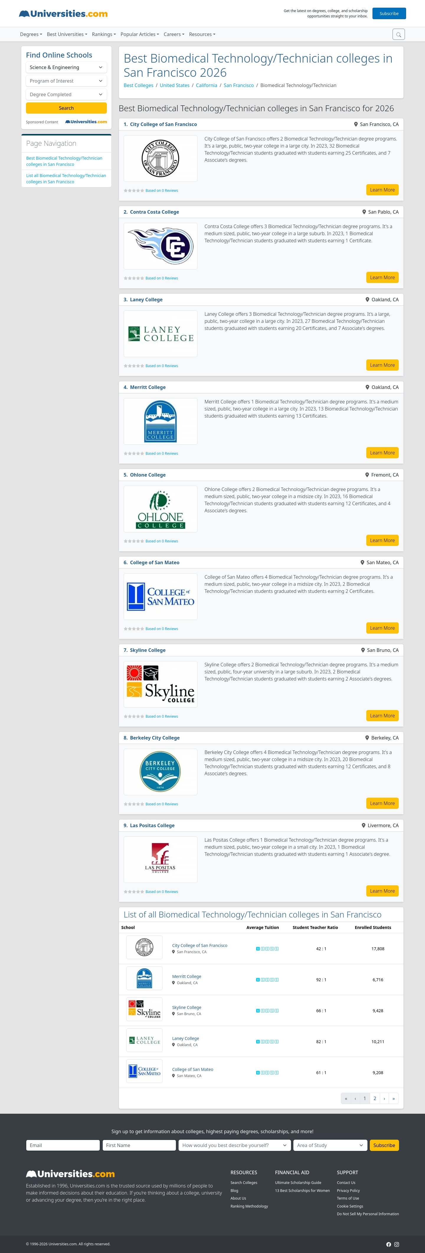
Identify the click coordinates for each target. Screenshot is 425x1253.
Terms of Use (348, 1198)
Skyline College (148, 650)
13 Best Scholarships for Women (302, 1190)
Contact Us (346, 1182)
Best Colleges (138, 85)
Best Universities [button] (65, 34)
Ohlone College (148, 475)
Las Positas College (152, 825)
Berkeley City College (155, 738)
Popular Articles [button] (138, 34)
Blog (234, 1190)
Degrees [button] (29, 34)
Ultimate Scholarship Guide (298, 1182)
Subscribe (389, 13)
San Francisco (239, 85)
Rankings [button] (102, 34)
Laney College (146, 299)
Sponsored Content (42, 122)
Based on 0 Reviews (162, 190)
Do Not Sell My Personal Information (368, 1213)
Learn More (382, 190)
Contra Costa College (154, 212)
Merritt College (148, 387)
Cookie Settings (350, 1206)
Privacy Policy (348, 1190)
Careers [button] (172, 34)
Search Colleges (244, 1182)
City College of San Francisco (163, 124)
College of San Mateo (155, 562)
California (206, 85)
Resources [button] (200, 34)
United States (175, 85)
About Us (238, 1198)
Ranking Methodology (249, 1206)
